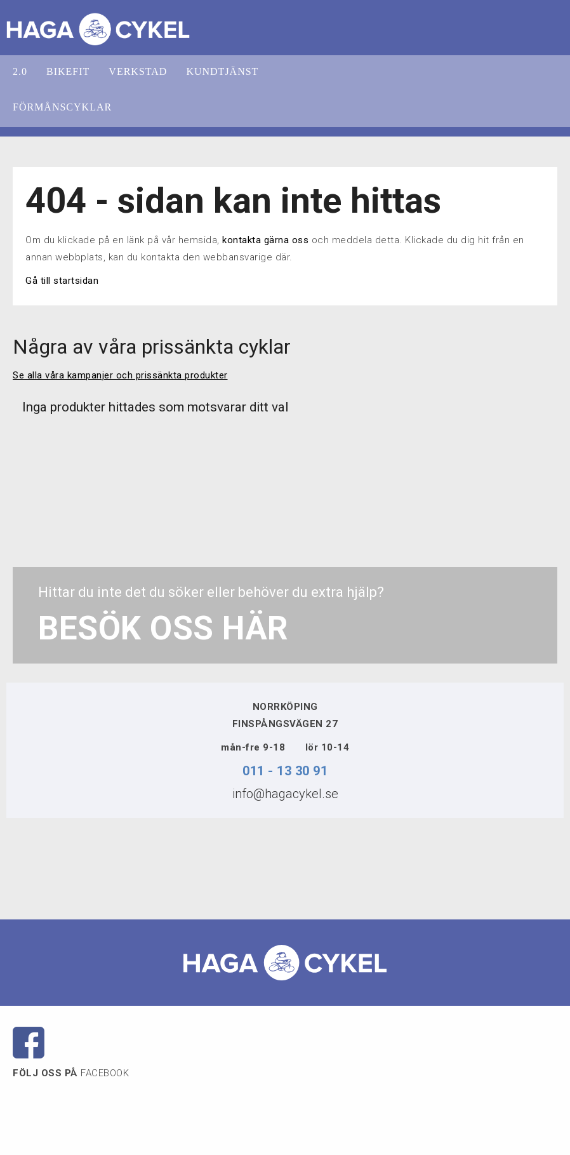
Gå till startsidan (61, 280)
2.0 (20, 71)
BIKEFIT (67, 71)
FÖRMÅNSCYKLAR (62, 107)
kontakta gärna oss (265, 240)
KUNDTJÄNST (222, 71)
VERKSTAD (138, 71)
